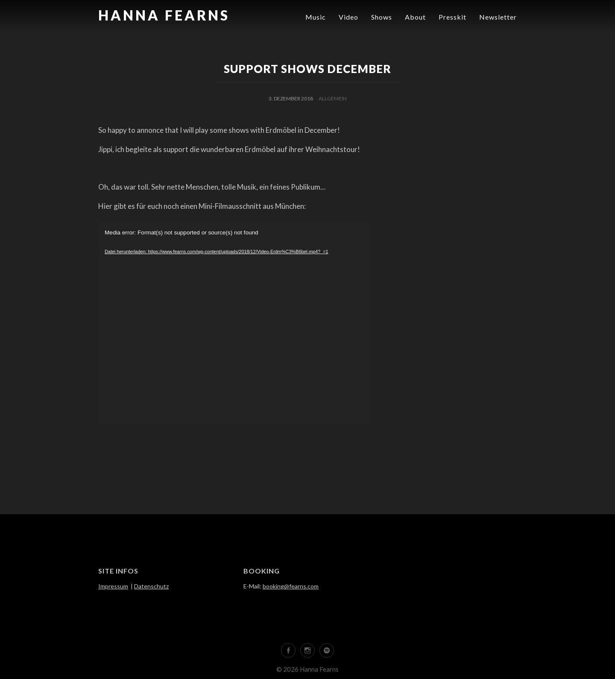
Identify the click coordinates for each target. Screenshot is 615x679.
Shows (381, 17)
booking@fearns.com (291, 586)
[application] (234, 322)
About (415, 17)
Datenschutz (151, 586)
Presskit (452, 17)
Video (348, 17)
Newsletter (498, 17)
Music (315, 17)
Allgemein (333, 98)
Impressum (113, 586)
